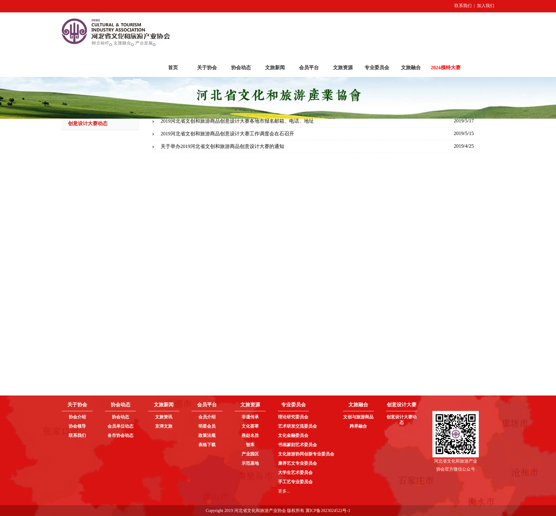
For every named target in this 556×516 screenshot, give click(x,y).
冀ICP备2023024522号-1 (327, 510)
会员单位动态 (120, 426)
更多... (284, 491)
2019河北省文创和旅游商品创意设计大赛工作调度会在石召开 (227, 133)
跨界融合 (358, 426)
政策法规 (207, 435)
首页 (173, 67)
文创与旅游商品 (358, 417)
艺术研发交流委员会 (297, 426)
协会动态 (241, 67)
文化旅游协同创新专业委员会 (306, 454)
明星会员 (207, 426)
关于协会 (207, 67)
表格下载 (207, 444)
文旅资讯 (163, 417)
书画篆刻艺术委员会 (297, 444)
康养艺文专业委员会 (297, 463)
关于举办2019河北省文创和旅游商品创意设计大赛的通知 (222, 146)
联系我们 (463, 5)
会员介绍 (207, 417)
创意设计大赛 (401, 404)
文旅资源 (343, 67)
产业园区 (250, 454)
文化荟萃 (250, 426)
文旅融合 (411, 67)
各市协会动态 (120, 435)
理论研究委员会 (293, 417)
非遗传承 (250, 417)
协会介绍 (77, 417)
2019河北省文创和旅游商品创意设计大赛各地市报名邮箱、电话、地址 (237, 121)
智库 (250, 444)
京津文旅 (163, 426)
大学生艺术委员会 (295, 472)
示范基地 (250, 463)
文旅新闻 (275, 67)
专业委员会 (376, 67)
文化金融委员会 (293, 435)
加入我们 (485, 5)
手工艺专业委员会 (295, 482)
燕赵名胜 (250, 435)
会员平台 (309, 67)
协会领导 (77, 426)
